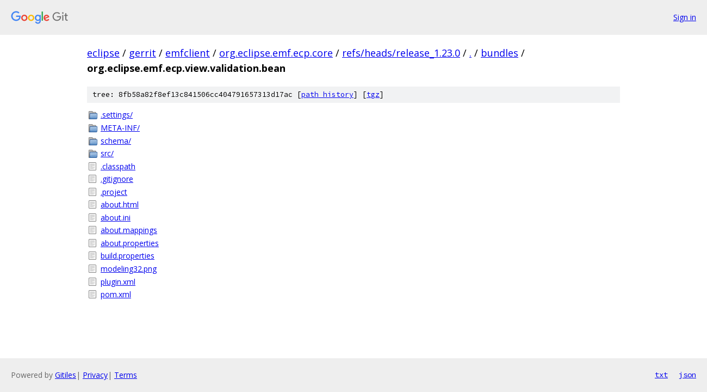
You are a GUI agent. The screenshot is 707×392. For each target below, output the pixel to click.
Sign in (684, 17)
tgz (373, 94)
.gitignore (117, 179)
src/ (107, 153)
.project (114, 192)
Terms (125, 375)
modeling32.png (129, 269)
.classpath (118, 166)
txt (661, 374)
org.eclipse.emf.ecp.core (276, 52)
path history (327, 94)
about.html (120, 204)
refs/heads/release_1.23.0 (401, 52)
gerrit (142, 52)
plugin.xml (118, 282)
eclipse (103, 52)
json (687, 374)
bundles (499, 52)
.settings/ (117, 114)
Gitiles (65, 375)
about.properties (130, 243)
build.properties (127, 255)
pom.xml (116, 294)
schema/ (116, 141)
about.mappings (129, 230)
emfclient (187, 52)
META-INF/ (120, 127)
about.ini (116, 217)
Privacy (95, 375)
